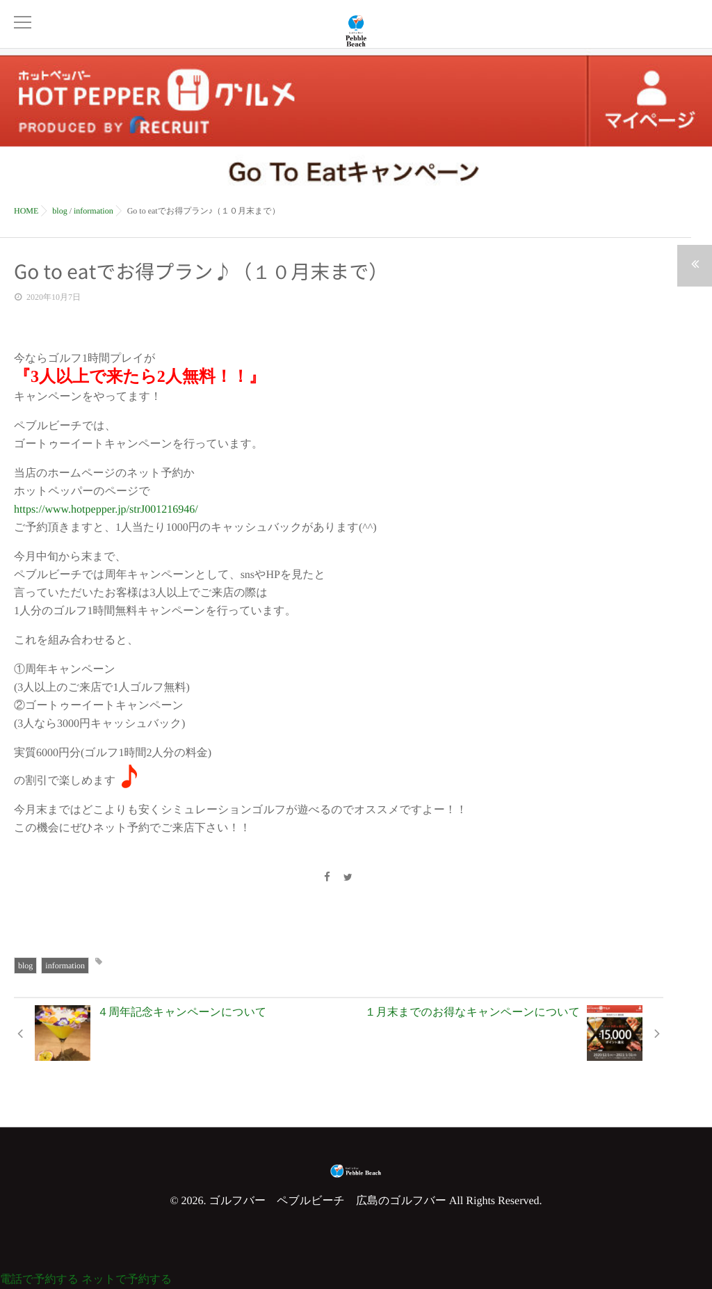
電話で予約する (39, 1280)
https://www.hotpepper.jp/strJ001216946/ (106, 509)
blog (25, 965)
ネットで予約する (126, 1280)
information (65, 965)
